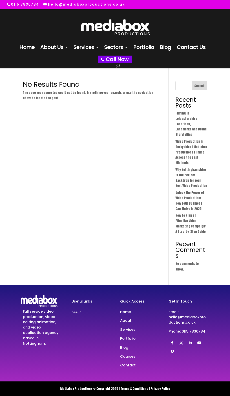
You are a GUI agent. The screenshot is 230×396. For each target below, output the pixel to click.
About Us (51, 48)
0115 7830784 (193, 331)
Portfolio (143, 48)
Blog (165, 48)
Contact (128, 365)
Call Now (117, 59)
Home (27, 48)
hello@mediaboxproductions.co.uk (187, 319)
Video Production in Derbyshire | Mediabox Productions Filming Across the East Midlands (191, 152)
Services (83, 48)
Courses (127, 356)
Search (199, 86)
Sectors (113, 48)
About (125, 320)
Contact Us (191, 48)
